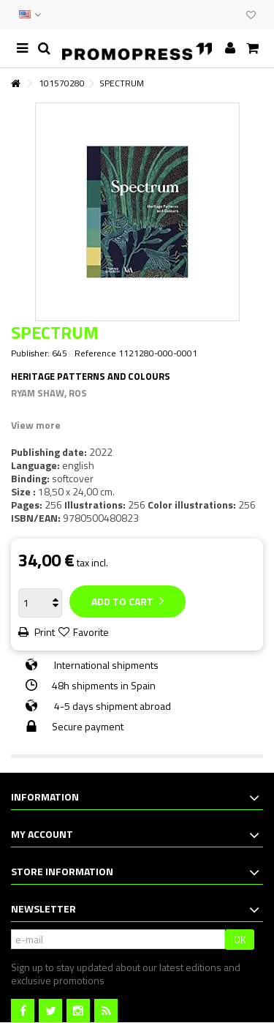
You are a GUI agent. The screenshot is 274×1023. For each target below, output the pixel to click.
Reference (95, 353)
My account (42, 834)
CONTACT (202, 14)
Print (43, 632)
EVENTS (217, 14)
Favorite (91, 632)
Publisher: (30, 353)
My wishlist (251, 15)
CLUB (231, 14)
